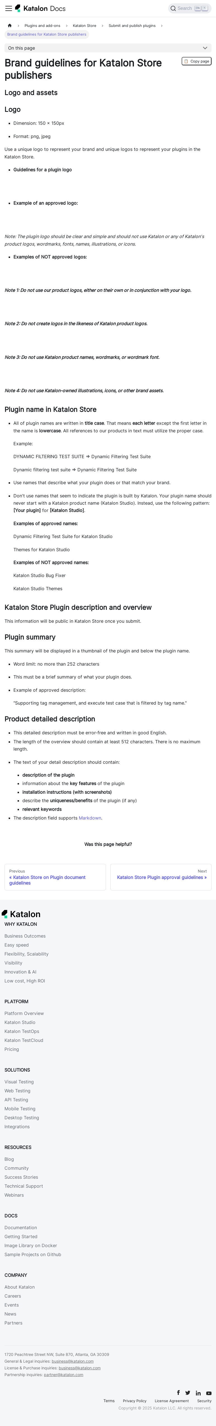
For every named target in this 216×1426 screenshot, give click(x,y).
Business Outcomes (25, 936)
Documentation (20, 1227)
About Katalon (19, 1287)
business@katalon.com (73, 1361)
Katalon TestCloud (23, 1040)
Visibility (13, 963)
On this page (21, 48)
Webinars (14, 1195)
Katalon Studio (19, 1022)
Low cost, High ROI (24, 981)
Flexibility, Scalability (26, 954)
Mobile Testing (19, 1108)
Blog (9, 1159)
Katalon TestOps (21, 1031)
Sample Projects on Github (32, 1254)
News (10, 1314)
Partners (13, 1323)
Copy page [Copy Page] (196, 61)
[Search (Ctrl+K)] (190, 8)
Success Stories (21, 1177)
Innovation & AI (20, 972)
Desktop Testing (21, 1117)
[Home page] (9, 25)
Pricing (11, 1049)
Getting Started (20, 1236)
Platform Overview (24, 1013)
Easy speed (16, 945)
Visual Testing (19, 1082)
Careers (12, 1296)
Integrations (17, 1126)
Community (16, 1168)
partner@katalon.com (63, 1374)
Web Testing (17, 1090)
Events (11, 1305)
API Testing (16, 1099)
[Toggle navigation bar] (8, 8)
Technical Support (23, 1186)
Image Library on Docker (30, 1245)
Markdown (90, 818)
